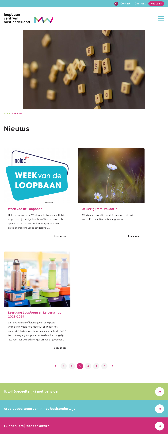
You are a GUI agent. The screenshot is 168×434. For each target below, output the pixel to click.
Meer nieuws (39, 381)
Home (7, 33)
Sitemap (146, 430)
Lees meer (41, 161)
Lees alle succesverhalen (123, 320)
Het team (156, 3)
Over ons (140, 3)
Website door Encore (14, 430)
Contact (125, 3)
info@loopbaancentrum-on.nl (78, 420)
